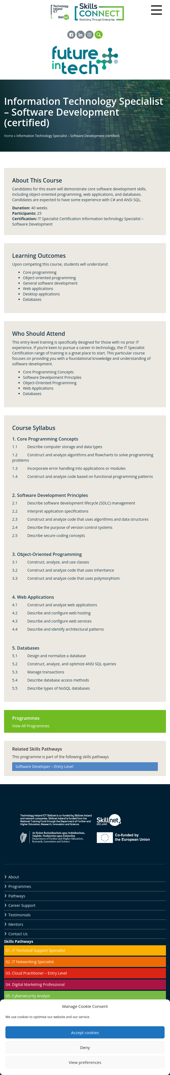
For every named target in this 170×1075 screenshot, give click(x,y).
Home (8, 135)
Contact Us (18, 933)
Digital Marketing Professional (38, 984)
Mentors (15, 924)
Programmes (19, 886)
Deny (85, 1047)
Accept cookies (85, 1032)
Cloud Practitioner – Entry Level (39, 973)
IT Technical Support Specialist (38, 950)
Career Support (21, 905)
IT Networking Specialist (33, 961)
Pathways (16, 895)
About (13, 876)
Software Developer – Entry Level (44, 766)
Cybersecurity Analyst (31, 995)
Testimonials (19, 914)
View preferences (85, 1062)
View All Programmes (30, 725)
